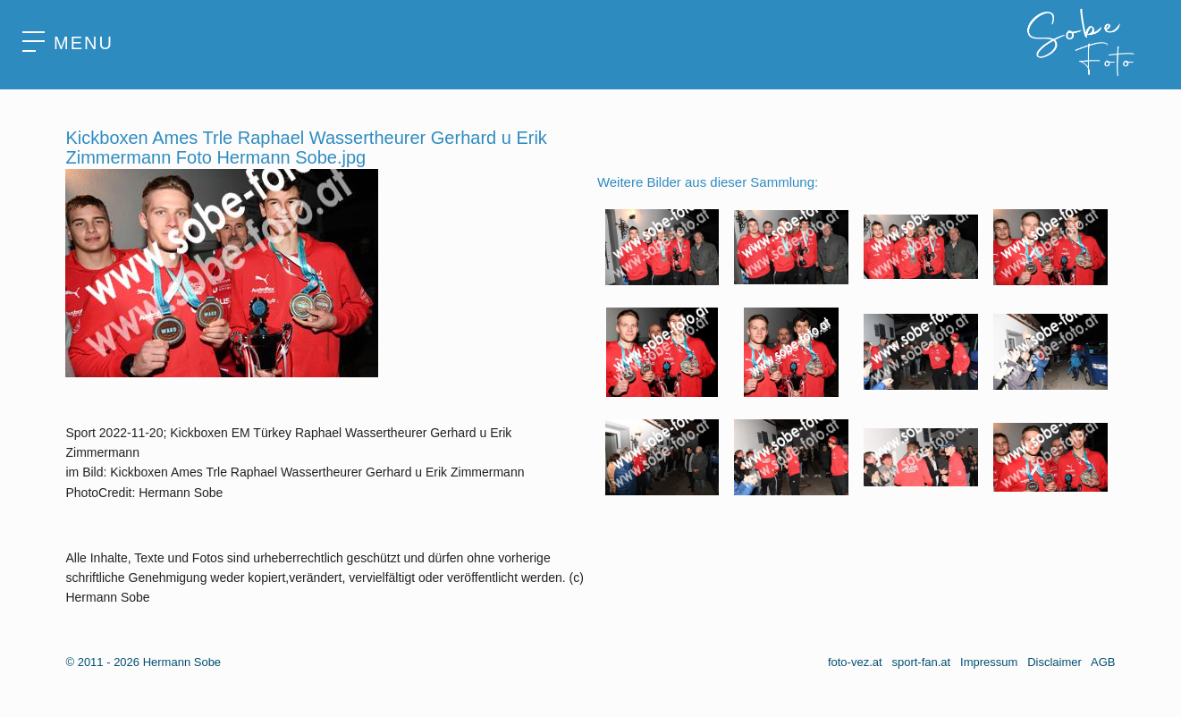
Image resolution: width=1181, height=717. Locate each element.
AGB (1103, 662)
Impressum (988, 662)
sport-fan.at (920, 662)
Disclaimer (1054, 662)
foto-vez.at (855, 662)
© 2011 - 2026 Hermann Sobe (143, 662)
